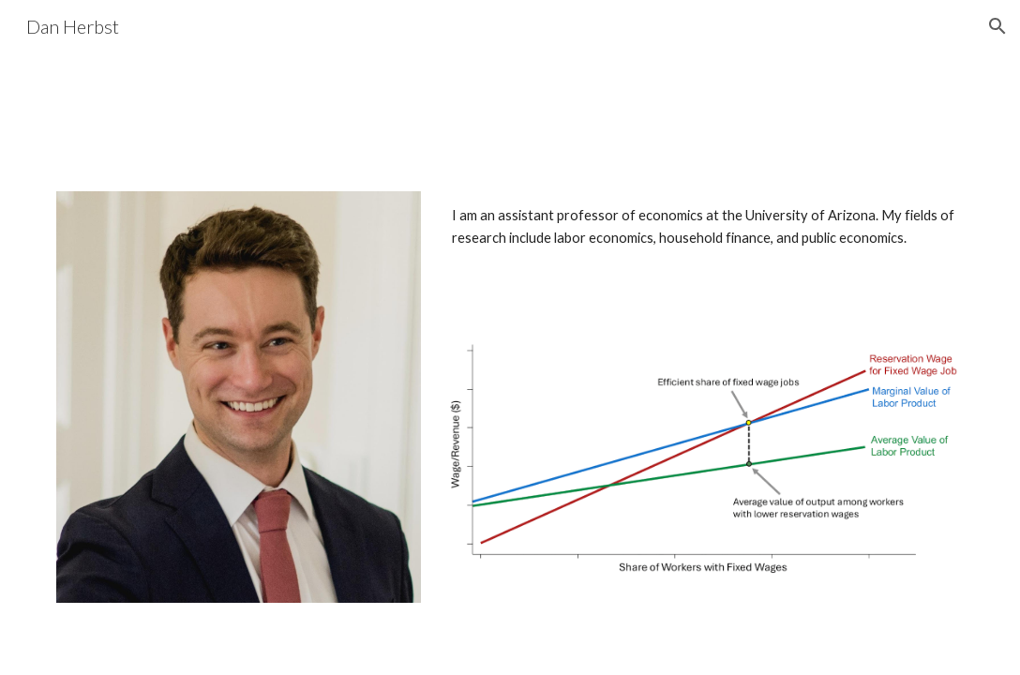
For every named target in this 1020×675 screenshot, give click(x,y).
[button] (997, 26)
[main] (704, 227)
